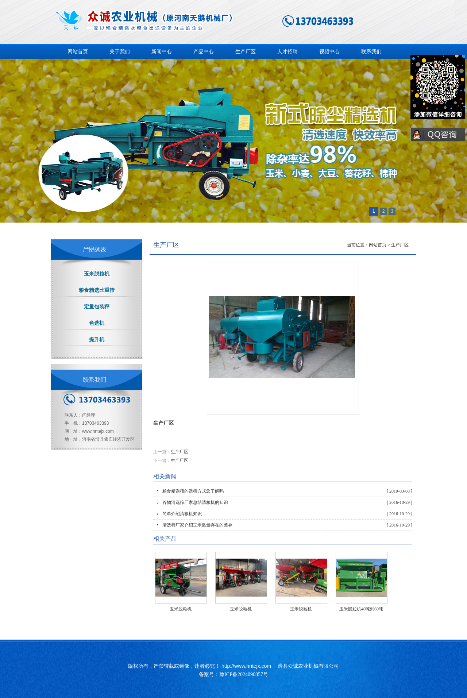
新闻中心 (161, 51)
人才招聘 (287, 51)
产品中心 (203, 51)
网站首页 (77, 51)
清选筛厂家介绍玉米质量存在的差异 (287, 525)
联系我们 (371, 51)
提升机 (96, 339)
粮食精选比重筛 (97, 290)
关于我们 (119, 51)
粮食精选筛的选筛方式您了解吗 (287, 491)
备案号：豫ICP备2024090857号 (233, 674)
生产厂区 (245, 51)
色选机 (96, 323)
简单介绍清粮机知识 (287, 513)
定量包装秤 (96, 306)
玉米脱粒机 (181, 609)
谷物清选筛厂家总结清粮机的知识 (287, 502)
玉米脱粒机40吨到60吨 (361, 609)
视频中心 (329, 51)
